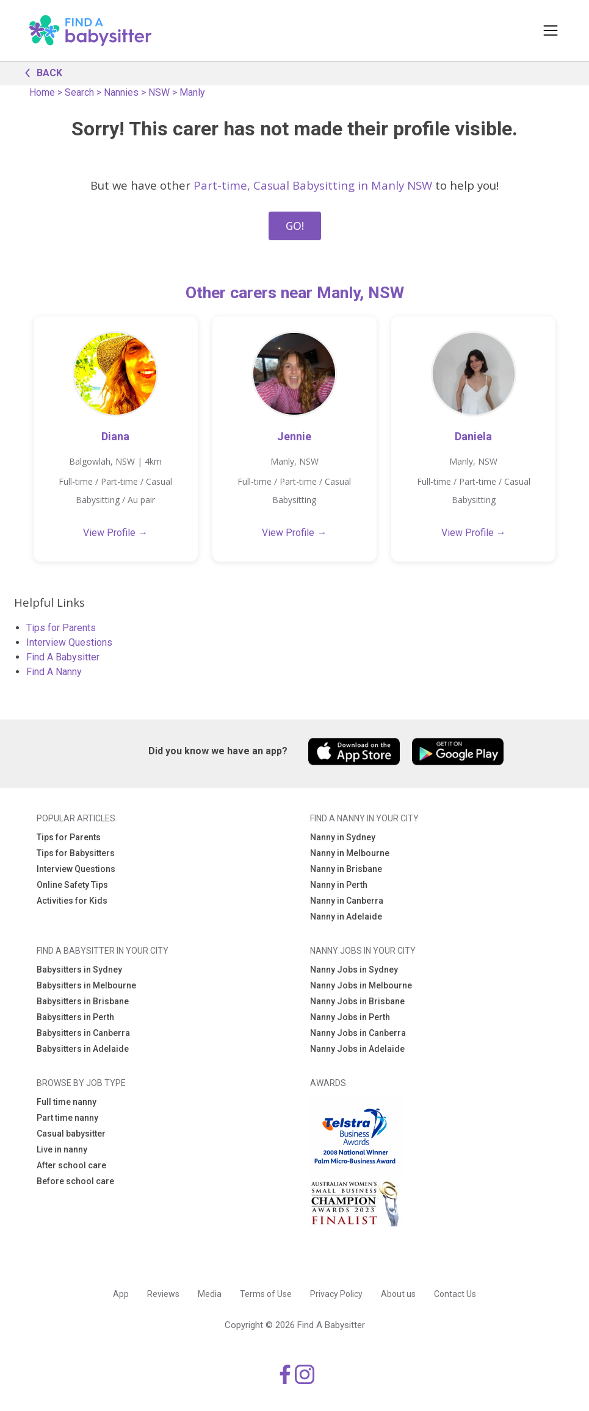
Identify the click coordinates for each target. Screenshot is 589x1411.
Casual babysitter (71, 1133)
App (121, 1294)
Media (210, 1294)
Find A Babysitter (62, 657)
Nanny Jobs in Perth (350, 1017)
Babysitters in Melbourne (86, 985)
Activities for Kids (72, 901)
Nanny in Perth (338, 885)
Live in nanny (62, 1149)
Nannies (121, 92)
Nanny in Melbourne (349, 853)
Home (42, 92)
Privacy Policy (336, 1294)
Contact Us (455, 1294)
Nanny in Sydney (342, 837)
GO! (295, 225)
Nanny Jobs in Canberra (358, 1033)
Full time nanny (66, 1102)
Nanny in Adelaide (346, 916)
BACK (40, 72)
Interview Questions (69, 642)
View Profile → (115, 532)
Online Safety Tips (72, 885)
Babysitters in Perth (75, 1017)
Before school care (75, 1181)
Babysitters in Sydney (79, 969)
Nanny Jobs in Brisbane (357, 1001)
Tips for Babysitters (76, 853)
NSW (159, 92)
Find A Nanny (54, 671)
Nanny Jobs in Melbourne (361, 985)
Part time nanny (67, 1118)
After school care (71, 1165)
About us (398, 1294)
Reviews (163, 1294)
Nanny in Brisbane (346, 869)
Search (79, 92)
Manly (192, 92)
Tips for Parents (61, 628)
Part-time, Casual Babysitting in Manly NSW (312, 185)
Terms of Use (266, 1294)
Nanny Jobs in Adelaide (357, 1049)
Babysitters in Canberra (83, 1033)
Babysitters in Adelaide (83, 1049)
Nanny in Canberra (346, 901)
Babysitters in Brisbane (83, 1001)
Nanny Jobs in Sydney (354, 969)
